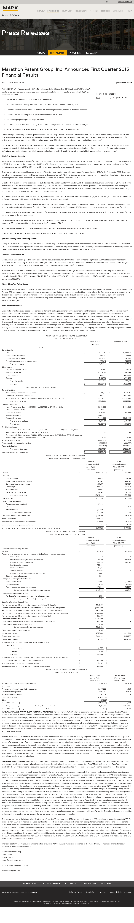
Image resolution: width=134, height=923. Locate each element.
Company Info (67, 11)
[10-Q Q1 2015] (105, 102)
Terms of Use (85, 919)
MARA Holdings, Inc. (14, 908)
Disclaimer (91, 908)
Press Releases (57, 57)
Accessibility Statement (121, 908)
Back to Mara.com (125, 2)
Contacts (70, 900)
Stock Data (94, 11)
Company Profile (51, 900)
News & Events (53, 11)
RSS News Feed (88, 900)
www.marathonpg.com (11, 281)
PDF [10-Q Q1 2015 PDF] (118, 102)
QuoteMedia (37, 917)
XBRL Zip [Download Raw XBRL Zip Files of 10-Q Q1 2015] (126, 102)
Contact (128, 11)
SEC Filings (105, 11)
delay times (83, 917)
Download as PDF (124, 87)
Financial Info (81, 11)
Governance (118, 11)
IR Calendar (75, 57)
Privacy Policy (76, 908)
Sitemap (106, 900)
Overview (41, 11)
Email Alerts (92, 57)
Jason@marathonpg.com (12, 876)
